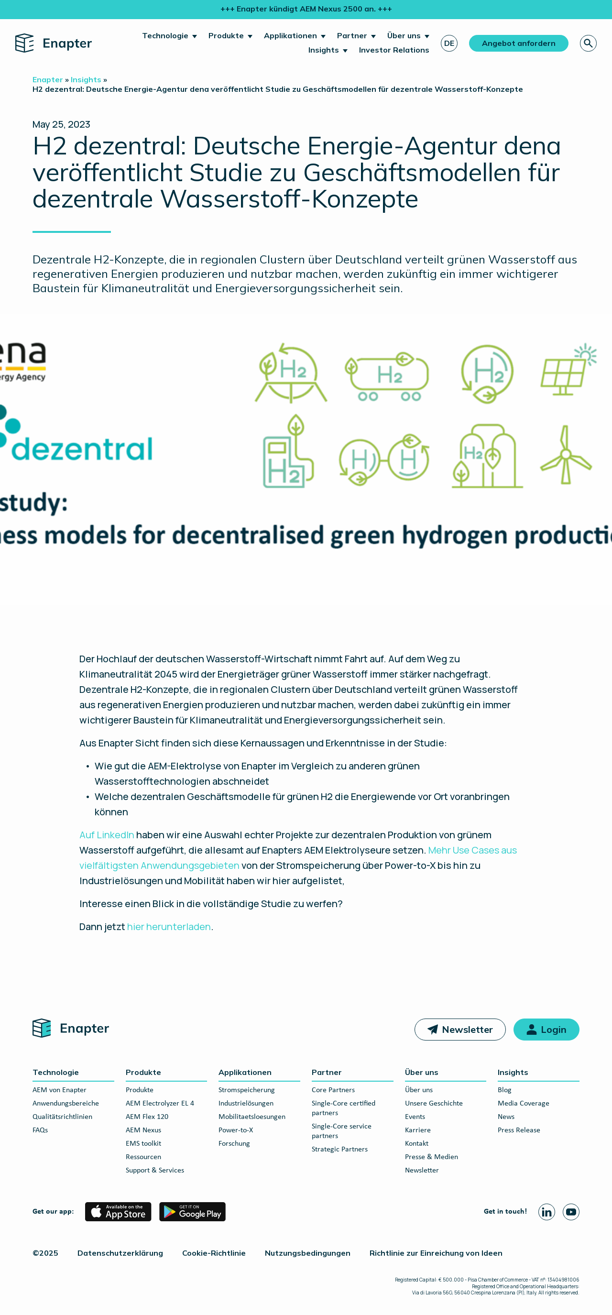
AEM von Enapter (60, 1090)
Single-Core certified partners (343, 1108)
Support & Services (155, 1170)
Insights (323, 50)
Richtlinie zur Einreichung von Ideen (436, 1253)
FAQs (40, 1130)
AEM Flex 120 (147, 1117)
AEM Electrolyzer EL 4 (160, 1103)
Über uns (404, 35)
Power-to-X (236, 1130)
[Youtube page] (571, 1212)
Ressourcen (143, 1157)
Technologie (165, 35)
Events (415, 1117)
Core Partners (333, 1090)
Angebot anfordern (519, 43)
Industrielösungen (246, 1103)
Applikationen (290, 35)
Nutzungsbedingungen (307, 1253)
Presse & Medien (431, 1157)
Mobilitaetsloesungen (252, 1117)
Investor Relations (394, 50)
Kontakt (416, 1144)
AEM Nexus (143, 1130)
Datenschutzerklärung (120, 1253)
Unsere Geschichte (434, 1103)
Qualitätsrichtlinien (62, 1117)
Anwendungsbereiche (66, 1103)
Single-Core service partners (342, 1131)
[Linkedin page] (546, 1212)
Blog (505, 1090)
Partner (352, 35)
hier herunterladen (169, 926)
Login (554, 1029)
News (506, 1117)
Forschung (234, 1144)
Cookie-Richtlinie (214, 1253)
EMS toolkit (143, 1144)
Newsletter (467, 1029)
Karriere (418, 1130)
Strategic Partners (340, 1149)
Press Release (519, 1130)
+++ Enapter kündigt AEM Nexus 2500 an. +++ (306, 8)
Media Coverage (523, 1103)
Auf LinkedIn (106, 834)
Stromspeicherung (247, 1090)
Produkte (226, 35)
